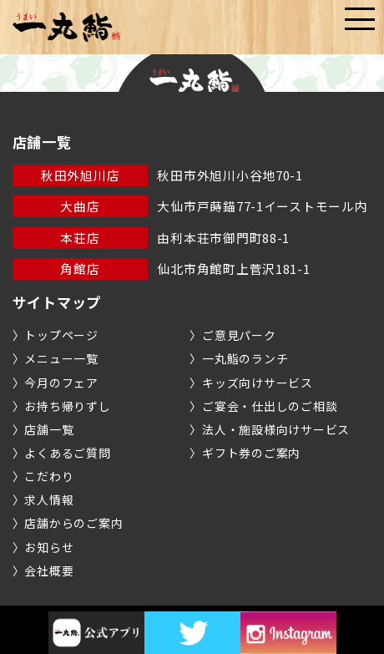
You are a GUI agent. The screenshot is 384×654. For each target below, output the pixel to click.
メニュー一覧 (61, 358)
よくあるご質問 (67, 452)
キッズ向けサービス (257, 382)
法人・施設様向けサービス (276, 429)
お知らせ (48, 547)
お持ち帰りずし (67, 406)
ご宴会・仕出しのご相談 (269, 406)
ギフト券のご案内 (251, 452)
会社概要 (48, 570)
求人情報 (48, 499)
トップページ (61, 335)
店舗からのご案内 (73, 523)
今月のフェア (61, 382)
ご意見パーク (238, 335)
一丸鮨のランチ (245, 358)
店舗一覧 (48, 429)
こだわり (48, 476)
